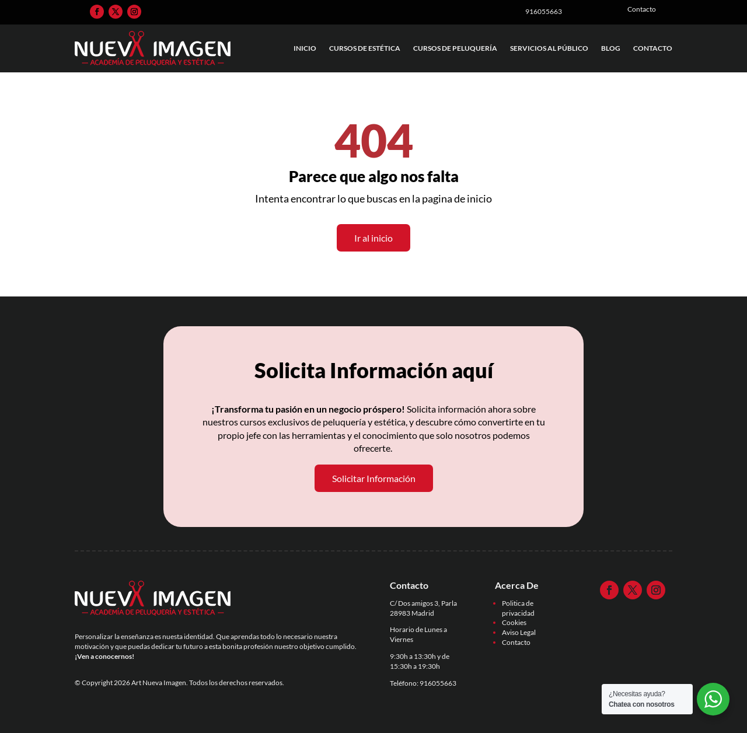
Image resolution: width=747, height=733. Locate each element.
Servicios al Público (549, 48)
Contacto (652, 48)
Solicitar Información (374, 478)
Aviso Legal (519, 632)
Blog (610, 48)
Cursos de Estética (364, 48)
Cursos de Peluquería (455, 48)
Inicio (305, 48)
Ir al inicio (373, 237)
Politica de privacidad (518, 608)
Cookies (514, 622)
